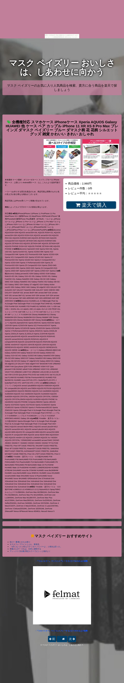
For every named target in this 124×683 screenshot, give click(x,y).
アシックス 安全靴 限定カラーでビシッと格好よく (30, 551)
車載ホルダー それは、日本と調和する (25, 549)
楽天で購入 (91, 205)
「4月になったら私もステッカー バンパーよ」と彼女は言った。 (36, 547)
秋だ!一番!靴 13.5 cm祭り (20, 542)
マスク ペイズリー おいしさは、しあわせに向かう (62, 67)
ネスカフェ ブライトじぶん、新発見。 (25, 544)
